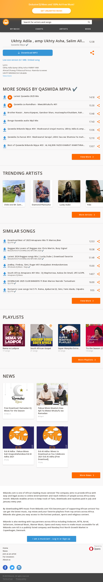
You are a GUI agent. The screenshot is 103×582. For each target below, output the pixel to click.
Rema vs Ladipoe (11, 348)
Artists (64, 29)
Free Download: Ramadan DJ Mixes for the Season (18, 409)
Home (5, 548)
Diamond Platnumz (41, 204)
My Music (15, 29)
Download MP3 (27, 52)
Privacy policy (21, 579)
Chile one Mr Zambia (14, 204)
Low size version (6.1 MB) (14, 60)
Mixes (88, 29)
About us (6, 559)
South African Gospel (40, 348)
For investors (8, 556)
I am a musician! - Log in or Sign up (51, 538)
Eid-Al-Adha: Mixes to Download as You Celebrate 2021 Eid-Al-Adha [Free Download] (51, 455)
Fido (89, 204)
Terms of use (8, 579)
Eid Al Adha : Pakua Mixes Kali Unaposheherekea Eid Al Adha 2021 (18, 454)
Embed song (34, 60)
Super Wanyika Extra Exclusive (69, 348)
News (5, 551)
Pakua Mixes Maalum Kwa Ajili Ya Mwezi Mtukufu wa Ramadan (51, 411)
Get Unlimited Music (51, 10)
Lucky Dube (65, 204)
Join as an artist (9, 554)
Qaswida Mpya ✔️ (19, 44)
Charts (39, 29)
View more (7, 76)
